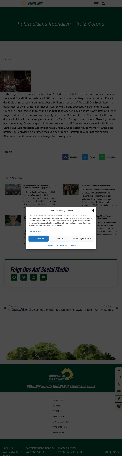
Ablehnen (60, 238)
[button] (92, 210)
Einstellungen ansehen (82, 238)
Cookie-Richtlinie (52, 245)
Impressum (72, 245)
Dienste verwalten (36, 231)
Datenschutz (63, 245)
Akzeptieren (38, 238)
